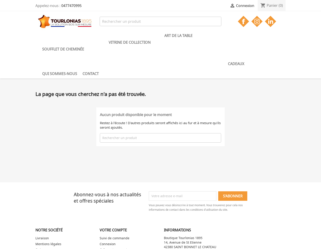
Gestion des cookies (50, 217)
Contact (240, 35)
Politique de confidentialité (55, 223)
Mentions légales (48, 206)
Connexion (108, 206)
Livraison (42, 200)
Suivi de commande (114, 200)
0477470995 (71, 5)
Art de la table (151, 35)
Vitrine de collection (110, 35)
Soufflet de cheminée (63, 35)
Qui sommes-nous (209, 35)
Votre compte (113, 192)
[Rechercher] (160, 21)
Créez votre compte (114, 212)
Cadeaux (178, 35)
